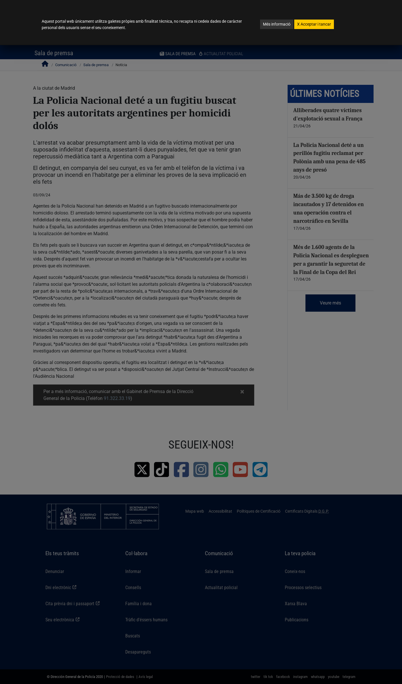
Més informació (277, 24)
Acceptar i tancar (314, 24)
